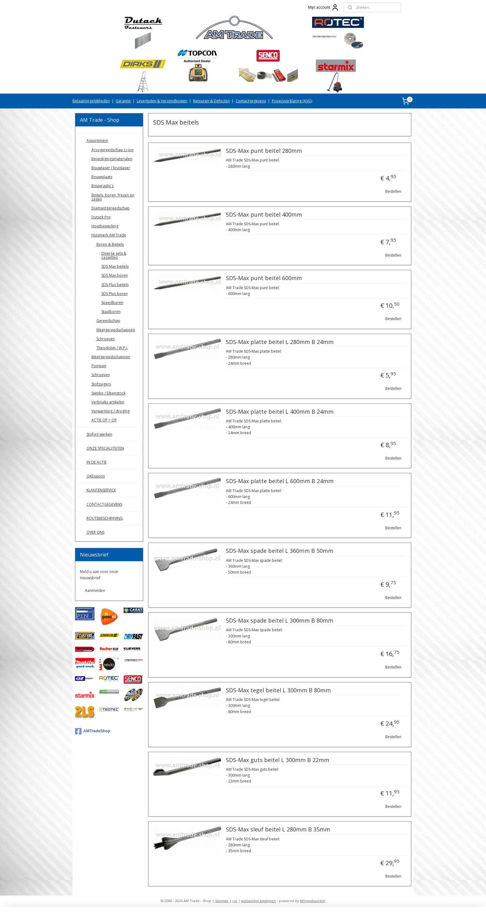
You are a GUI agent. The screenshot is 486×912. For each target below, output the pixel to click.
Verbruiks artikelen (107, 402)
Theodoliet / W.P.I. (112, 347)
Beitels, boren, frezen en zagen (112, 197)
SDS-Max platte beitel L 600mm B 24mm (279, 481)
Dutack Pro (101, 217)
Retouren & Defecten (211, 101)
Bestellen (393, 191)
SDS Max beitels (115, 266)
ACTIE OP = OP (104, 420)
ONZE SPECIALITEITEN (105, 448)
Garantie (123, 101)
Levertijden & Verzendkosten (162, 101)
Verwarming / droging (110, 411)
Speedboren (112, 302)
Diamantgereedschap (110, 208)
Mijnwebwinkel (312, 900)
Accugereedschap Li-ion (112, 149)
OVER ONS (95, 532)
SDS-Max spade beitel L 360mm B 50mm (279, 551)
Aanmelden (95, 590)
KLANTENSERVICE (101, 490)
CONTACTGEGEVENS (104, 504)
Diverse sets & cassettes (113, 255)
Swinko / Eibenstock (108, 393)
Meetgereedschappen (115, 330)
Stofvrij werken (99, 434)
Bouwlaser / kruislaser (110, 167)
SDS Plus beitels (115, 284)
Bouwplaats (101, 176)
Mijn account (323, 7)
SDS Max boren (114, 275)
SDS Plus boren (114, 293)
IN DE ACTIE (96, 462)
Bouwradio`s (102, 185)
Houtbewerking (104, 226)
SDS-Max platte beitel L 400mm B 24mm (279, 411)
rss (234, 900)
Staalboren (111, 311)
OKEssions (95, 476)
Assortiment (97, 140)
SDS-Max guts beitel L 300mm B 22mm (277, 760)
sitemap (221, 900)
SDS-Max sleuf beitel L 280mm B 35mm (278, 829)
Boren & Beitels (110, 244)
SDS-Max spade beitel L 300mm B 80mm (279, 620)
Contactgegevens (251, 101)
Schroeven (105, 338)
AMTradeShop (92, 731)
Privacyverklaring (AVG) (292, 101)
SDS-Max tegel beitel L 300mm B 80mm (278, 690)
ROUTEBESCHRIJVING (104, 518)
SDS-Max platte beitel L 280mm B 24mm (279, 342)
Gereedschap (108, 320)
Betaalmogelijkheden (91, 101)
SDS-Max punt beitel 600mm (264, 278)
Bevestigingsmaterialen (111, 158)
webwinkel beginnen (258, 900)
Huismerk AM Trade (108, 235)
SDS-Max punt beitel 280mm (264, 151)
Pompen (98, 365)
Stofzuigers (101, 384)
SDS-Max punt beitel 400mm (264, 214)
